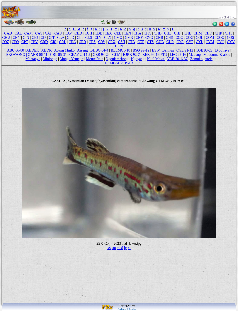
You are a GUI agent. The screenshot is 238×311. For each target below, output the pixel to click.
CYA (180, 42)
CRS (92, 42)
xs (109, 248)
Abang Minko (64, 50)
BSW (156, 50)
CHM (198, 33)
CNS (169, 37)
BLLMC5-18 (120, 50)
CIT (52, 37)
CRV (101, 42)
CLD (70, 37)
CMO (118, 37)
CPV (34, 42)
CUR (170, 42)
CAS (38, 33)
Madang (195, 54)
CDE (98, 33)
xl (129, 248)
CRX (112, 42)
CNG (149, 37)
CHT (228, 33)
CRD (44, 42)
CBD (78, 33)
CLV (98, 37)
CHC (147, 33)
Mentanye (32, 59)
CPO (15, 42)
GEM (116, 54)
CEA (108, 33)
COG (189, 37)
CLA (60, 37)
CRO (72, 42)
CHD (158, 33)
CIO (35, 37)
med (120, 248)
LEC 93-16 (178, 54)
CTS (150, 42)
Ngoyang (137, 59)
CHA (137, 33)
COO (220, 37)
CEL (117, 33)
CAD (8, 33)
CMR (129, 37)
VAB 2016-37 (177, 59)
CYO (220, 42)
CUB (160, 42)
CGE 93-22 (204, 50)
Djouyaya (222, 50)
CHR (218, 33)
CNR (159, 37)
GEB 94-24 (101, 54)
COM (210, 37)
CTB (131, 42)
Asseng (82, 50)
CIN (26, 37)
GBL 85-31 (58, 54)
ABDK (46, 50)
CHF (177, 33)
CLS (88, 37)
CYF (189, 42)
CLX (107, 37)
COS (230, 37)
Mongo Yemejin (71, 59)
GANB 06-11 (38, 54)
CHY (16, 37)
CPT (24, 42)
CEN (127, 33)
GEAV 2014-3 (79, 54)
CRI (53, 42)
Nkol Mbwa (156, 59)
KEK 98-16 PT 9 (154, 54)
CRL (62, 42)
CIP (43, 37)
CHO (208, 33)
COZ (5, 42)
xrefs (208, 59)
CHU (6, 37)
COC (179, 37)
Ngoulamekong (117, 59)
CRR (82, 42)
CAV (68, 33)
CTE (141, 42)
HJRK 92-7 (131, 54)
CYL (199, 42)
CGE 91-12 (184, 50)
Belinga (168, 50)
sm (114, 248)
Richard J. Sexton (126, 308)
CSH (121, 42)
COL (199, 37)
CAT (48, 33)
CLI (80, 37)
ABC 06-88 (15, 50)
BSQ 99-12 (141, 50)
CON (119, 46)
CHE (167, 33)
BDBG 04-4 (99, 50)
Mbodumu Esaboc (216, 54)
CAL (18, 33)
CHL (187, 33)
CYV (231, 42)
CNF (139, 37)
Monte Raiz (94, 59)
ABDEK (32, 50)
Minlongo (50, 59)
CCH (88, 33)
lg (125, 248)
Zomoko (196, 59)
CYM (210, 42)
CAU (58, 33)
